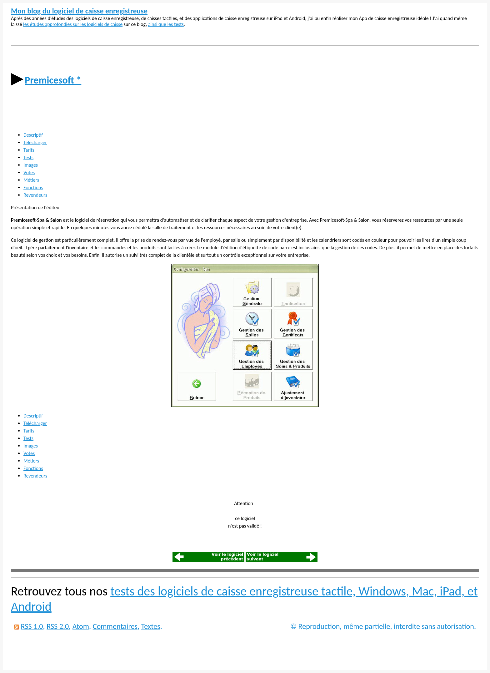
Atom (80, 626)
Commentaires (115, 626)
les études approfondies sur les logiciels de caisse (72, 24)
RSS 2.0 (58, 626)
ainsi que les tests (166, 24)
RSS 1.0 (32, 626)
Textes (150, 626)
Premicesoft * (53, 80)
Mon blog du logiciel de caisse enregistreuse (79, 10)
